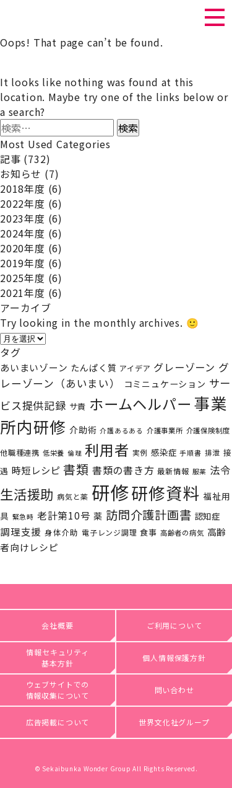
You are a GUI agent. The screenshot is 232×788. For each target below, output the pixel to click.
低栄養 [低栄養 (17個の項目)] (53, 453)
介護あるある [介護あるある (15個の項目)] (122, 430)
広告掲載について (57, 722)
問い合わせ (174, 689)
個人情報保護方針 (173, 657)
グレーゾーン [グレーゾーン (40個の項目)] (184, 367)
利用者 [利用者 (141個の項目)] (107, 449)
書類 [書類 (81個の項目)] (76, 469)
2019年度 (22, 262)
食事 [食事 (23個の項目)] (148, 532)
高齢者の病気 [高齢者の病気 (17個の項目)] (182, 533)
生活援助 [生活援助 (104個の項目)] (27, 493)
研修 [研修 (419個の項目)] (110, 492)
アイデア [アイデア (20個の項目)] (134, 368)
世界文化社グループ (174, 722)
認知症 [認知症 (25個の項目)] (207, 516)
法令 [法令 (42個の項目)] (220, 470)
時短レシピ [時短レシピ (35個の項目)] (36, 470)
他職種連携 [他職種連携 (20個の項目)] (20, 452)
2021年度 (22, 292)
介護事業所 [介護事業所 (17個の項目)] (165, 430)
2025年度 (22, 277)
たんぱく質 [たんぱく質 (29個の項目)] (93, 367)
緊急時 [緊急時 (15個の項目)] (23, 516)
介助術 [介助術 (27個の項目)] (83, 429)
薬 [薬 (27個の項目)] (98, 516)
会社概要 (57, 625)
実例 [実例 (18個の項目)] (140, 452)
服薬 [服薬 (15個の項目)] (199, 471)
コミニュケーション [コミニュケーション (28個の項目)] (165, 384)
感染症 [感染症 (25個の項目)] (163, 452)
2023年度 (22, 218)
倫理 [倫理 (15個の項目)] (74, 453)
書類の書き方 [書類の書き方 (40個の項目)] (123, 470)
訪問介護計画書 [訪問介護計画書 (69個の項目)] (149, 514)
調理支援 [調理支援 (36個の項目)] (20, 531)
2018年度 (22, 188)
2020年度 (22, 248)
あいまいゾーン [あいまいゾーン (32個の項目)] (34, 367)
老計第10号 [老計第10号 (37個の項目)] (64, 515)
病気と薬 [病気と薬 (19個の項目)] (72, 496)
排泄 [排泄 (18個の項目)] (213, 452)
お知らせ (20, 173)
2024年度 (22, 233)
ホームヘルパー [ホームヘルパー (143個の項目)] (140, 403)
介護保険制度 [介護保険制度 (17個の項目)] (208, 430)
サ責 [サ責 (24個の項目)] (78, 406)
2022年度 (22, 203)
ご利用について (174, 625)
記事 (10, 158)
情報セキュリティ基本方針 (57, 657)
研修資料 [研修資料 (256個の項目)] (165, 492)
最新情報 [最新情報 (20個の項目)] (173, 471)
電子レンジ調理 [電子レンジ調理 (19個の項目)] (109, 532)
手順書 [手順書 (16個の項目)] (190, 453)
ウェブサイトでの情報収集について (58, 690)
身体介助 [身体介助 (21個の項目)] (62, 532)
